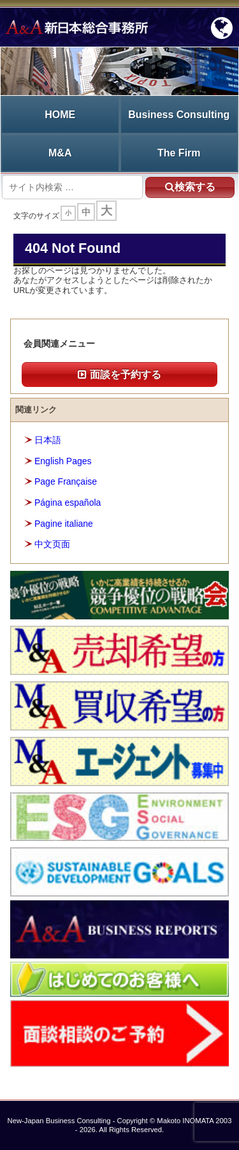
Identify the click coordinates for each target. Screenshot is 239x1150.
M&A (59, 153)
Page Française (65, 481)
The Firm (179, 153)
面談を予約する (119, 374)
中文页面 (52, 544)
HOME (60, 114)
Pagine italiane (63, 523)
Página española (67, 502)
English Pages (63, 461)
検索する (190, 186)
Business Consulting (178, 114)
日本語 (47, 440)
